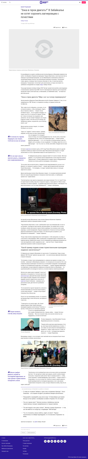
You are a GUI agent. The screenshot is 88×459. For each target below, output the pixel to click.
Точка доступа (26, 440)
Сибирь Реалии (24, 20)
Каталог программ (6, 443)
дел (28, 276)
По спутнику (25, 446)
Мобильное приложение (7, 448)
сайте (35, 421)
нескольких (24, 276)
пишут (41, 84)
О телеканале (5, 440)
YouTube (25, 451)
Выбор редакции (26, 7)
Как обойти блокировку (7, 446)
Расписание (25, 453)
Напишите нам (5, 451)
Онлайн (24, 448)
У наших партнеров (27, 443)
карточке (28, 149)
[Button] (57, 27)
